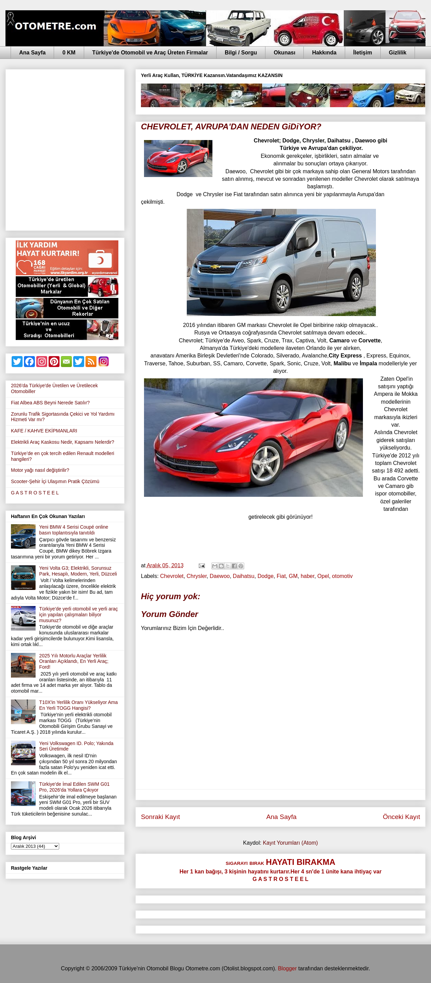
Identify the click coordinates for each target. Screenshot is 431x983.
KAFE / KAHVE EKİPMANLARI (44, 430)
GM (293, 576)
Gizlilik (398, 52)
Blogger (287, 968)
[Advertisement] (76, 148)
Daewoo (220, 576)
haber (307, 576)
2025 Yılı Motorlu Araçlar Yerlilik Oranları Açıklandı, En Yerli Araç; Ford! (73, 661)
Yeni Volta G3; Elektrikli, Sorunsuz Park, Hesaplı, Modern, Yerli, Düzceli (78, 571)
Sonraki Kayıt (160, 816)
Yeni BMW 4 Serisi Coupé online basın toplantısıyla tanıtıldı (73, 529)
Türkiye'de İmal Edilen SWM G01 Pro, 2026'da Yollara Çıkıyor (74, 787)
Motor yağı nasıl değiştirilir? (40, 470)
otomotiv (342, 576)
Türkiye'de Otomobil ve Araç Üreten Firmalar (150, 52)
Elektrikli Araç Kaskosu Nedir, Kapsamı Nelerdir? (62, 442)
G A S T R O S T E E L (35, 492)
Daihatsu (243, 576)
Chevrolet (171, 576)
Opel (323, 576)
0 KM (68, 52)
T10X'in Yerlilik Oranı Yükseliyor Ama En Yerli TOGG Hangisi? (78, 705)
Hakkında (324, 52)
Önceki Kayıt (401, 816)
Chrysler (196, 576)
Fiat (281, 576)
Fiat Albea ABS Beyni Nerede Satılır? (50, 402)
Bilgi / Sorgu (241, 52)
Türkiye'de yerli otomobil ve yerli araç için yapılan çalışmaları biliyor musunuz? (78, 614)
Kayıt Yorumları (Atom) (290, 843)
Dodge (266, 576)
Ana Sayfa (32, 52)
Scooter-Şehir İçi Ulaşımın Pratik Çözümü (55, 481)
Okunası (284, 52)
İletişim (362, 52)
